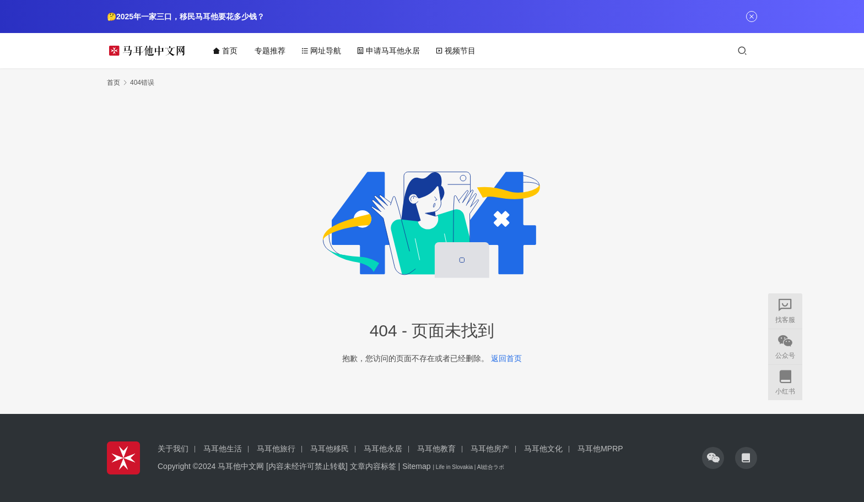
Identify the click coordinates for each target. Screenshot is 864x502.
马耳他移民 (329, 448)
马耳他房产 (490, 448)
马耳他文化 (543, 448)
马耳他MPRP (600, 448)
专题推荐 (270, 50)
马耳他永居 (383, 448)
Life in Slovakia (454, 467)
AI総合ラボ (490, 467)
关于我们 (173, 448)
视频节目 (456, 50)
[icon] (713, 458)
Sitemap (416, 466)
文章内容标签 (373, 466)
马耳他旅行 (276, 448)
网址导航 (321, 50)
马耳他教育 (436, 448)
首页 (225, 50)
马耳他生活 (222, 448)
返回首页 (506, 358)
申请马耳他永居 (388, 50)
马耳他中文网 (241, 466)
